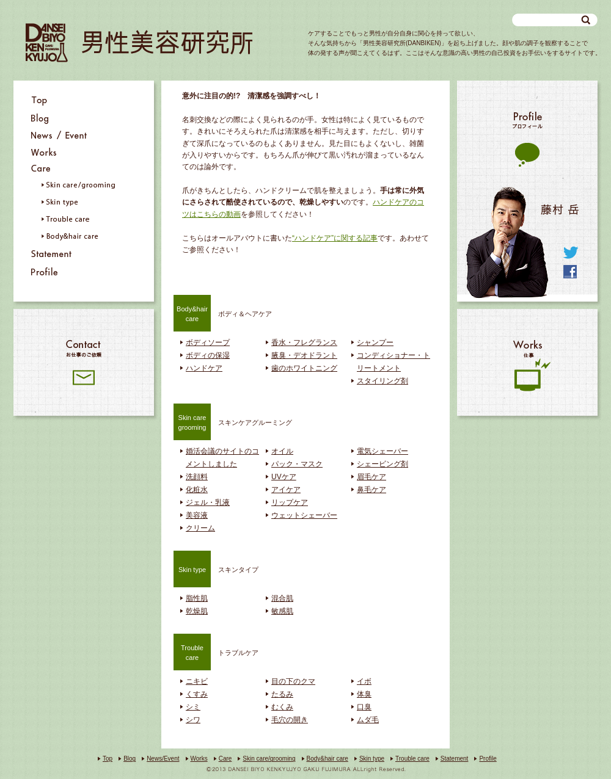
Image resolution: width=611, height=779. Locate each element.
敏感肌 (282, 611)
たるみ (282, 694)
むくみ (282, 707)
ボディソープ (208, 342)
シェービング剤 (382, 464)
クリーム (200, 528)
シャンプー (375, 342)
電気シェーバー (382, 451)
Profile (487, 758)
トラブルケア (216, 651)
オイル (282, 451)
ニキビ (197, 681)
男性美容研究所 (139, 42)
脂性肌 (197, 598)
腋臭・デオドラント (304, 355)
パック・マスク (297, 464)
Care (225, 758)
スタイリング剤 (382, 381)
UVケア (283, 477)
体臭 (364, 694)
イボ (364, 681)
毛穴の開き (289, 720)
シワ (193, 720)
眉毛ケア (371, 477)
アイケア (286, 489)
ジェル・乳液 (208, 502)
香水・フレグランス (304, 342)
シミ (193, 707)
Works (199, 758)
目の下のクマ (293, 681)
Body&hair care (327, 758)
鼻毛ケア (371, 489)
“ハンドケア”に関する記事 (335, 238)
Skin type (371, 758)
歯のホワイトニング (304, 368)
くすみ (197, 694)
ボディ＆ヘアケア (223, 312)
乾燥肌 (197, 611)
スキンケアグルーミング (233, 421)
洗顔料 (197, 477)
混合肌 (282, 598)
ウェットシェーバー (304, 515)
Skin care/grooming (269, 758)
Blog (129, 758)
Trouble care (412, 758)
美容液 (197, 515)
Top (107, 758)
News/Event (163, 758)
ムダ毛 (368, 720)
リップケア (289, 502)
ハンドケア (204, 368)
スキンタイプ (216, 568)
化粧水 (197, 489)
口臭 (364, 707)
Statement (455, 758)
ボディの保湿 (208, 355)
